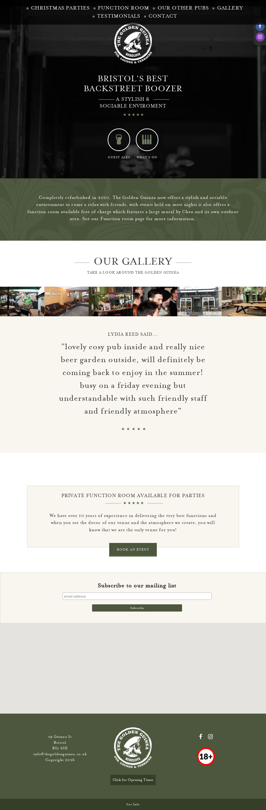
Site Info (133, 804)
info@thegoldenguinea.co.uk (60, 754)
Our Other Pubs (183, 8)
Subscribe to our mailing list (137, 585)
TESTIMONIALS (118, 16)
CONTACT (162, 16)
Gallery (230, 8)
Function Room (123, 8)
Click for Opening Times (133, 779)
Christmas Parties (60, 8)
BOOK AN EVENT (133, 550)
